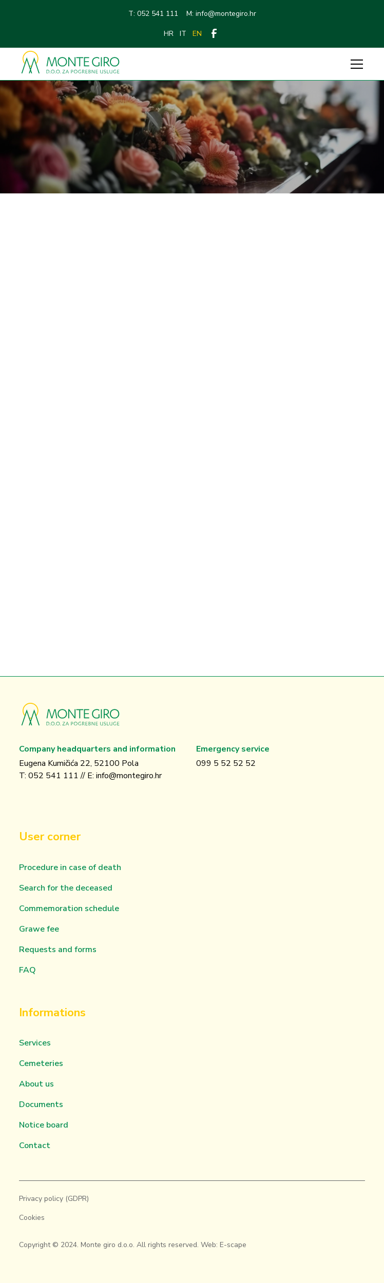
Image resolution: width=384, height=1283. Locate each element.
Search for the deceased (65, 888)
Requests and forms (58, 949)
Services (35, 1043)
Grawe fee (39, 929)
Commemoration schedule (69, 908)
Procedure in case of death (70, 867)
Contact (34, 1145)
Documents (41, 1104)
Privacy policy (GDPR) (54, 1198)
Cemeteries (41, 1063)
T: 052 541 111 (153, 13)
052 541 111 (53, 775)
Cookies (32, 1217)
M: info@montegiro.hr (221, 13)
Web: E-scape (223, 1245)
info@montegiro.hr (129, 775)
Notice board (43, 1125)
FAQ (27, 970)
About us (36, 1084)
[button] (354, 64)
